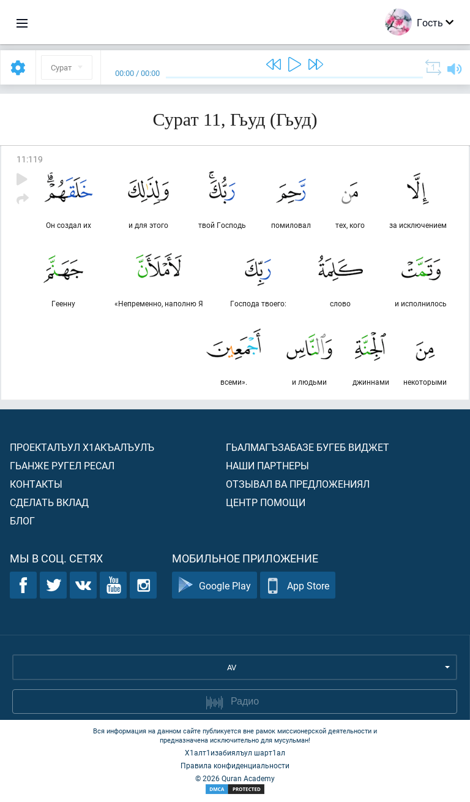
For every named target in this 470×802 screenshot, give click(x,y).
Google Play (214, 585)
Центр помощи (265, 502)
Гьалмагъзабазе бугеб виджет (307, 447)
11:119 (30, 159)
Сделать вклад (49, 502)
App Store (297, 585)
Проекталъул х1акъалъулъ (82, 447)
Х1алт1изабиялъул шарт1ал (235, 752)
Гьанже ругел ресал (62, 465)
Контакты (36, 483)
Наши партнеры (267, 465)
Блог (22, 520)
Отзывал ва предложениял (298, 483)
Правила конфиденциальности (235, 765)
